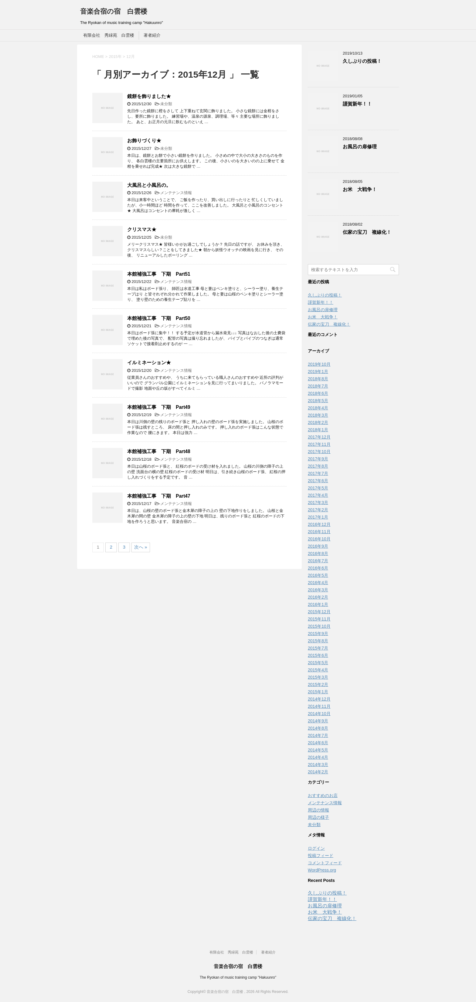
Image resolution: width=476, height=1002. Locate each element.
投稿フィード (320, 855)
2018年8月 (318, 378)
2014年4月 (318, 757)
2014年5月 (318, 750)
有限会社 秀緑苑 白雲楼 (108, 35)
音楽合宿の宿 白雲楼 (113, 11)
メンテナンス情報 (176, 192)
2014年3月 (318, 764)
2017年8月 (318, 466)
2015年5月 (318, 662)
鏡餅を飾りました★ (149, 96)
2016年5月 (318, 575)
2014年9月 (318, 720)
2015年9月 (318, 633)
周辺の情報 (318, 810)
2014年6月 (318, 742)
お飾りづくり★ (144, 140)
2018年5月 (318, 400)
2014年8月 (318, 728)
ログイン (316, 848)
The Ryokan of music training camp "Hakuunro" (238, 977)
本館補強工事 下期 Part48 (158, 451)
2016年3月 (318, 589)
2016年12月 (319, 524)
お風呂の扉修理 (360, 146)
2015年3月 (318, 677)
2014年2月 (318, 771)
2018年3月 (318, 415)
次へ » (140, 547)
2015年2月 (318, 684)
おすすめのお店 (323, 795)
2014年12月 (319, 699)
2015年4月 (318, 669)
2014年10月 (319, 713)
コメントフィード (325, 862)
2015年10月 (319, 626)
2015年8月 (318, 640)
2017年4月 (318, 495)
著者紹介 (152, 35)
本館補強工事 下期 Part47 (158, 496)
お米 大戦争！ (360, 189)
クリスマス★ (141, 229)
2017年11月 (319, 444)
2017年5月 (318, 488)
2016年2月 (318, 597)
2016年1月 (318, 604)
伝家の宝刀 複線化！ (367, 232)
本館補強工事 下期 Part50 (158, 318)
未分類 (166, 104)
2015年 (115, 56)
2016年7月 (318, 560)
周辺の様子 (318, 817)
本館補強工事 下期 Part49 (158, 407)
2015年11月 (319, 619)
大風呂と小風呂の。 (149, 185)
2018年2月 (318, 422)
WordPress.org (322, 870)
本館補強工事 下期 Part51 (158, 274)
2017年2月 (318, 509)
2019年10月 (319, 364)
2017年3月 (318, 502)
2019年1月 (318, 371)
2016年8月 (318, 553)
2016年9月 (318, 546)
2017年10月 (319, 451)
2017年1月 (318, 517)
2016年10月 (319, 538)
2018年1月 (318, 429)
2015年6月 (318, 655)
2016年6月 (318, 568)
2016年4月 (318, 582)
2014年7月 (318, 735)
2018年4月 (318, 407)
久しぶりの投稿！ (362, 61)
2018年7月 (318, 386)
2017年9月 (318, 458)
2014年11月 (319, 706)
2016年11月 (319, 531)
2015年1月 (318, 691)
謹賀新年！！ (357, 103)
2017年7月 (318, 473)
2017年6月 (318, 480)
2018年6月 (318, 393)
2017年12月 (319, 437)
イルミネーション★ (149, 362)
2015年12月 (319, 611)
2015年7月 (318, 648)
